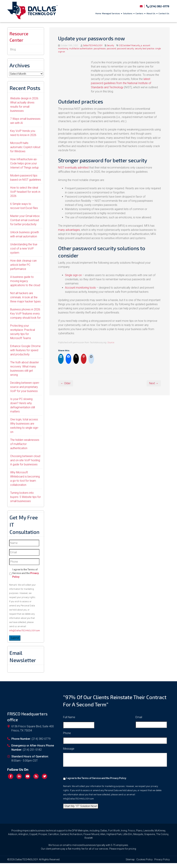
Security (110, 45)
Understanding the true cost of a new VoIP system (23, 250)
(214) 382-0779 (157, 6)
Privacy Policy (118, 780)
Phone (67, 735)
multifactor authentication (81, 48)
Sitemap (130, 861)
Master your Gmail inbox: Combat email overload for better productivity (25, 222)
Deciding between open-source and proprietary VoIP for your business (25, 389)
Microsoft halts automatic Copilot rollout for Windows (25, 149)
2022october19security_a (130, 45)
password (111, 48)
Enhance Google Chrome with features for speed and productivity (25, 352)
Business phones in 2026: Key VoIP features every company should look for (25, 315)
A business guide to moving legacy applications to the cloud (25, 283)
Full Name (69, 719)
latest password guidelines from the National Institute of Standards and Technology (121, 83)
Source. (111, 342)
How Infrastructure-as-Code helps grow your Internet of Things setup (24, 165)
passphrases (100, 48)
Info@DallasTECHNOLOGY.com (24, 632)
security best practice (144, 48)
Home (98, 13)
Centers (141, 13)
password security (125, 48)
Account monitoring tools (80, 287)
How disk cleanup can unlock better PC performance (23, 266)
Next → (153, 383)
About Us (152, 13)
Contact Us (164, 13)
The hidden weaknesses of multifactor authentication (24, 446)
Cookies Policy (144, 861)
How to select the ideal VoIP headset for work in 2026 (25, 193)
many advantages (69, 229)
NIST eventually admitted (73, 167)
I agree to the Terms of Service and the (25, 575)
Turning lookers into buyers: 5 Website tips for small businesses (25, 499)
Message (68, 750)
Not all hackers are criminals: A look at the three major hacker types (25, 299)
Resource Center (21, 37)
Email (139, 719)
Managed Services (112, 13)
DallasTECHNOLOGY (93, 45)
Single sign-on (73, 275)
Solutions (129, 13)
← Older (66, 383)
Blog (13, 51)
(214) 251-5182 (32, 751)
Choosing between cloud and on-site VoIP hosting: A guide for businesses (25, 462)
